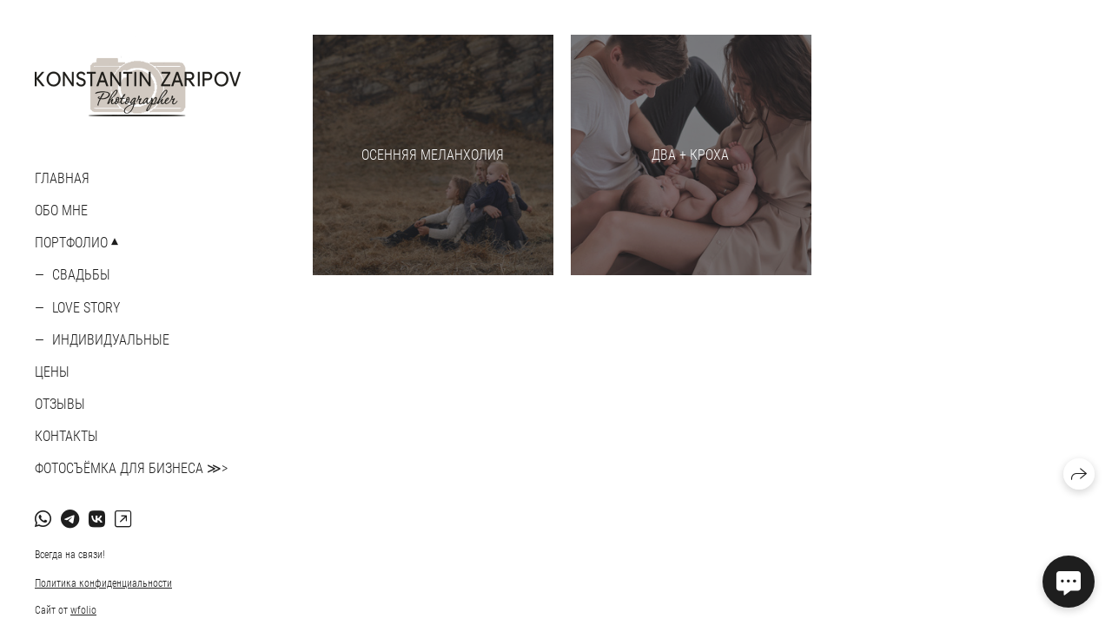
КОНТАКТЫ (66, 436)
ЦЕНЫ (52, 372)
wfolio (83, 610)
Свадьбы (81, 274)
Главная (62, 178)
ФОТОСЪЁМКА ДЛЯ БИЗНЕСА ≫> (131, 468)
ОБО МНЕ (61, 210)
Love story (86, 307)
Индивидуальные (110, 340)
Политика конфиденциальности (103, 583)
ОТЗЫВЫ (60, 404)
